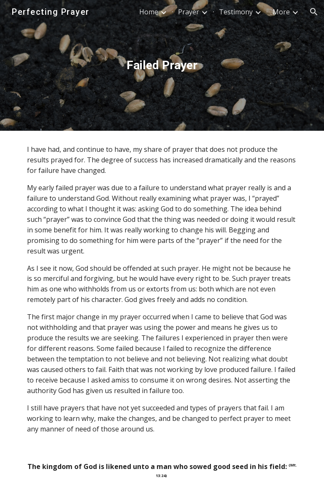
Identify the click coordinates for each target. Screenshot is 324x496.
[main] (162, 65)
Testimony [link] (236, 11)
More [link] (281, 11)
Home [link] (148, 11)
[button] (314, 12)
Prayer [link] (188, 11)
